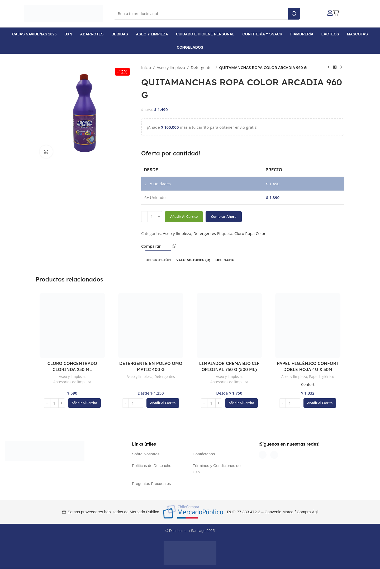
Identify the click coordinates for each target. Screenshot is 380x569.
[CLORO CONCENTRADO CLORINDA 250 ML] (72, 325)
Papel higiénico (322, 376)
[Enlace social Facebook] (163, 247)
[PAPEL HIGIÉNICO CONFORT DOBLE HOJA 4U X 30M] (308, 325)
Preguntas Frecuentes (151, 483)
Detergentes (202, 67)
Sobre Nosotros (145, 454)
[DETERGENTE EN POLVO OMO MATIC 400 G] (151, 325)
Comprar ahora (223, 216)
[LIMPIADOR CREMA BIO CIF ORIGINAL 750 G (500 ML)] (229, 325)
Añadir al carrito (184, 216)
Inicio (146, 67)
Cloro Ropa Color (249, 233)
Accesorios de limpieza (72, 381)
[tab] (158, 257)
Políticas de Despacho (151, 465)
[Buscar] (207, 14)
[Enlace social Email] (168, 247)
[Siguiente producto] (341, 67)
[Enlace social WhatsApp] (174, 246)
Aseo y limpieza (171, 67)
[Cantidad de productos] (152, 216)
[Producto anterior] (328, 67)
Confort (308, 384)
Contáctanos (204, 454)
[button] (84, 403)
